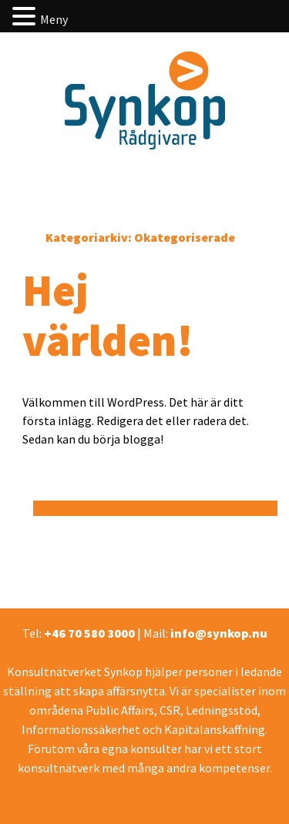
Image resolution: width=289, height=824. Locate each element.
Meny (54, 19)
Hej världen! (107, 315)
